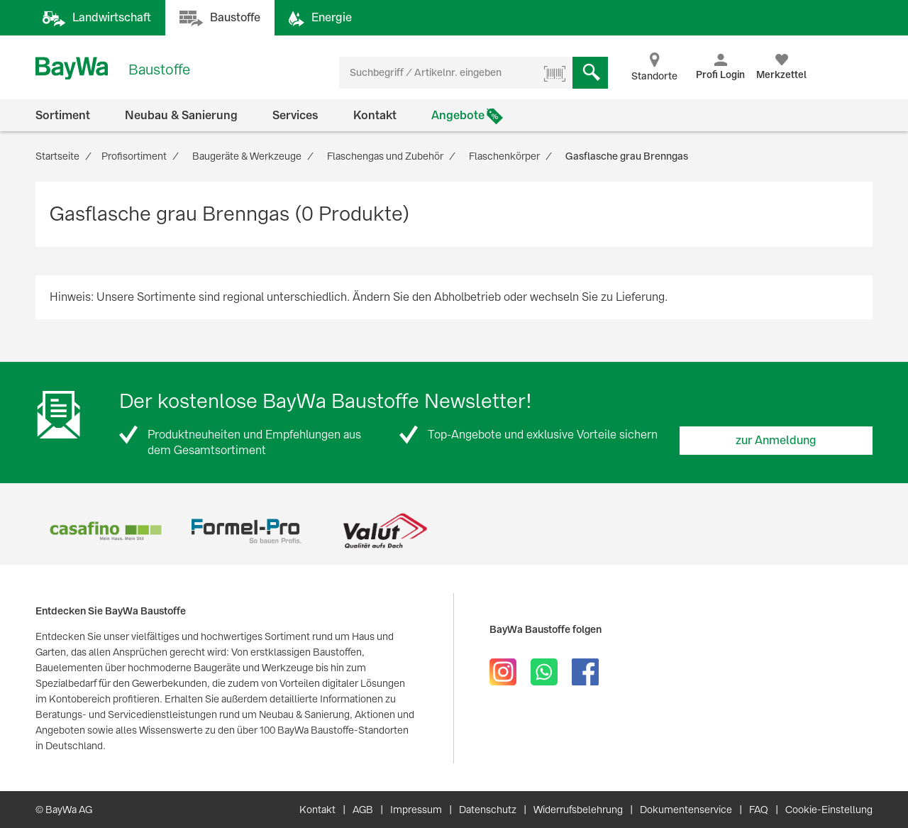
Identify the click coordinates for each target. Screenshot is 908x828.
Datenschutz (487, 809)
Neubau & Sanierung (181, 115)
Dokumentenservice (686, 809)
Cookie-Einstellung (829, 809)
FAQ (758, 809)
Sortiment (62, 115)
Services (295, 115)
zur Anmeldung (776, 440)
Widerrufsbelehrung (578, 809)
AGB (363, 809)
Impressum (416, 809)
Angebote (458, 115)
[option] (105, 531)
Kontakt (375, 115)
